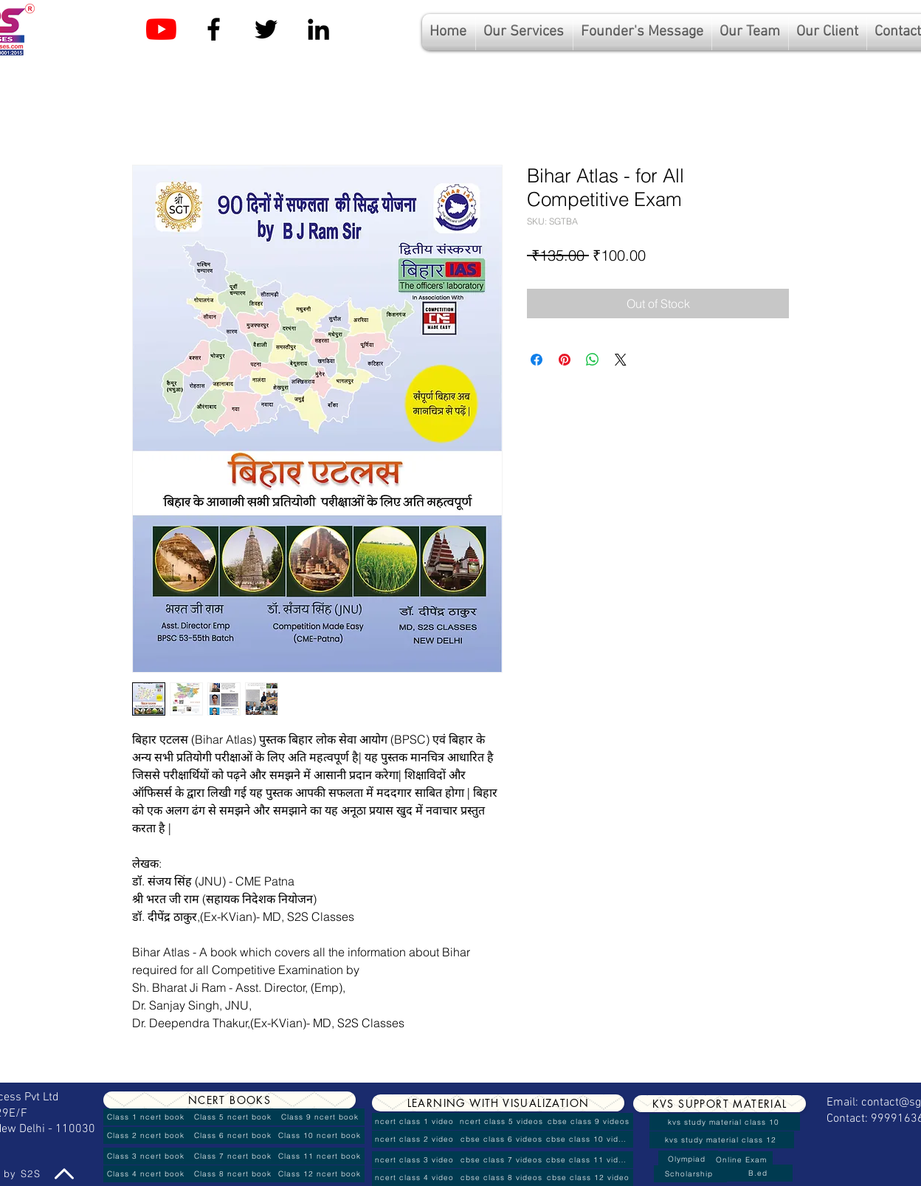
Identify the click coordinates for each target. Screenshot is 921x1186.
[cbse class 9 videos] (589, 1121)
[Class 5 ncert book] (233, 1116)
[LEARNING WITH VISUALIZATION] (498, 1102)
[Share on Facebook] (536, 360)
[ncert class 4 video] (415, 1177)
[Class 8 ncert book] (233, 1173)
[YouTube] (161, 29)
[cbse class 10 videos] (589, 1139)
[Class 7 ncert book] (233, 1156)
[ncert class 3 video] (415, 1159)
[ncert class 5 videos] (502, 1121)
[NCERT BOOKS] (229, 1099)
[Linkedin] (318, 29)
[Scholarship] (690, 1173)
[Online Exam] (743, 1159)
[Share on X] (620, 360)
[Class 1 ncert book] (146, 1116)
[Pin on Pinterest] (564, 360)
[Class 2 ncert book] (146, 1135)
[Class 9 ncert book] (321, 1116)
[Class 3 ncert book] (146, 1156)
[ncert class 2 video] (415, 1139)
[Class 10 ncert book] (321, 1135)
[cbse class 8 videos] (502, 1177)
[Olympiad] (688, 1159)
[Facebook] (214, 29)
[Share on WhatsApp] (592, 360)
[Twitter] (266, 29)
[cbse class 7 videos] (502, 1159)
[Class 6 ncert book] (233, 1135)
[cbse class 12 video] (589, 1177)
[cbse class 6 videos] (502, 1139)
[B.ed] (759, 1173)
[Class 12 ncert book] (321, 1173)
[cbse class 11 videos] (589, 1159)
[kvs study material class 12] (721, 1139)
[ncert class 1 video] (415, 1121)
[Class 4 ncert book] (146, 1173)
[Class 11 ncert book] (321, 1156)
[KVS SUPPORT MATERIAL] (719, 1103)
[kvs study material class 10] (724, 1122)
